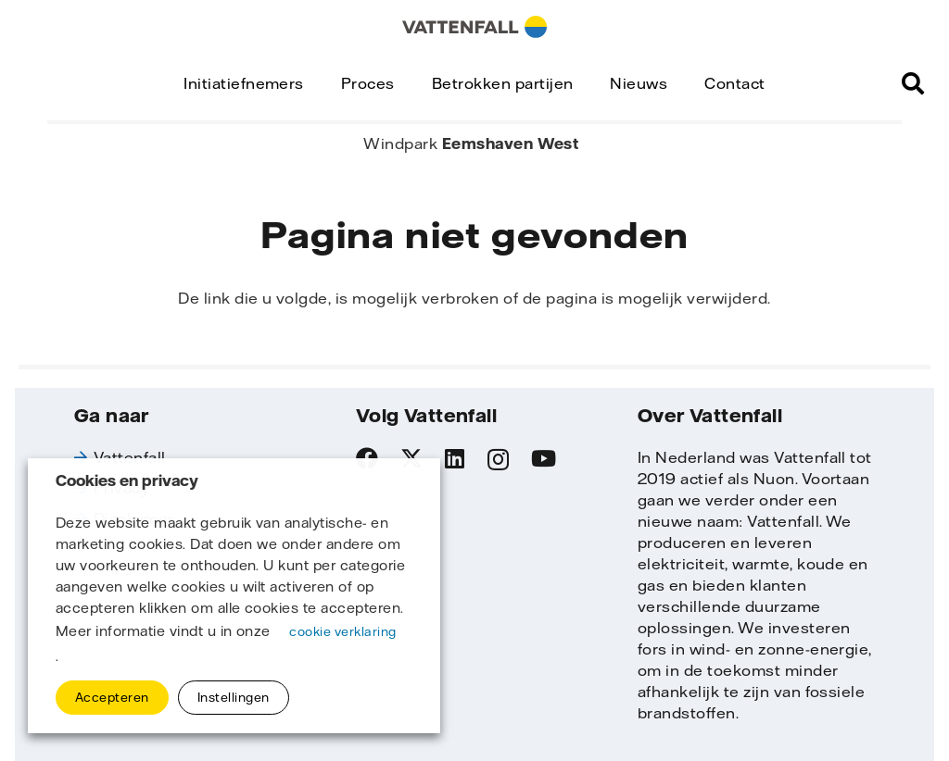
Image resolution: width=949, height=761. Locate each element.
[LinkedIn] (454, 458)
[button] (913, 83)
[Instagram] (498, 459)
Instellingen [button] (233, 697)
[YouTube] (543, 458)
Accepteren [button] (112, 697)
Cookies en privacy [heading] (127, 481)
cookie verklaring (342, 631)
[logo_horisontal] (474, 27)
